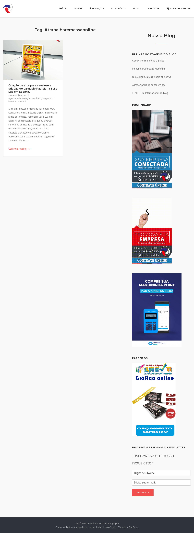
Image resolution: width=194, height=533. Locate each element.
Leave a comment (17, 101)
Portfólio (118, 8)
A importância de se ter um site (149, 84)
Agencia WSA (14, 98)
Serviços (97, 8)
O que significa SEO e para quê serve (151, 76)
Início (63, 8)
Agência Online (178, 8)
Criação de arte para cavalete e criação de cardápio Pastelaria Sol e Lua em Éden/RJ (32, 88)
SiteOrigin (133, 527)
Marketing (37, 98)
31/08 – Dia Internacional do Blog (150, 92)
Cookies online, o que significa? (148, 60)
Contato (153, 8)
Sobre (78, 8)
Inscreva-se (143, 492)
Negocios (48, 98)
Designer (26, 98)
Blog (136, 8)
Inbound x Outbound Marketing (148, 68)
